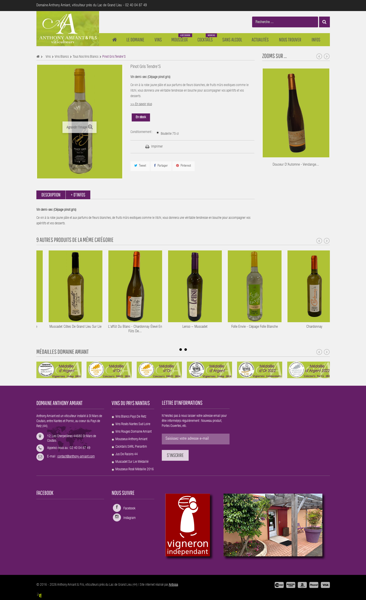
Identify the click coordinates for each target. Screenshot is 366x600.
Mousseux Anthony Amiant (131, 439)
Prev (319, 56)
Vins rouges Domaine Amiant (133, 432)
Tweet (140, 166)
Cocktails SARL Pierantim (131, 447)
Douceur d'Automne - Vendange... (296, 165)
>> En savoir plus (141, 104)
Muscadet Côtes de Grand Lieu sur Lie (128, 327)
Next (327, 56)
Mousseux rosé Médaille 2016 (134, 469)
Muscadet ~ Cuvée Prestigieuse (68, 327)
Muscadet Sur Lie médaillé (132, 462)
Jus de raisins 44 (126, 454)
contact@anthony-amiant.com (76, 456)
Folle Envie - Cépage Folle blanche (307, 327)
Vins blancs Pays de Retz (130, 417)
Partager (161, 166)
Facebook (129, 508)
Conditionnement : (142, 132)
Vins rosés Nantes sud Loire (132, 424)
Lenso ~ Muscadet (247, 327)
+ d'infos (78, 194)
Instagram (129, 518)
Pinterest (183, 166)
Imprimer (157, 147)
